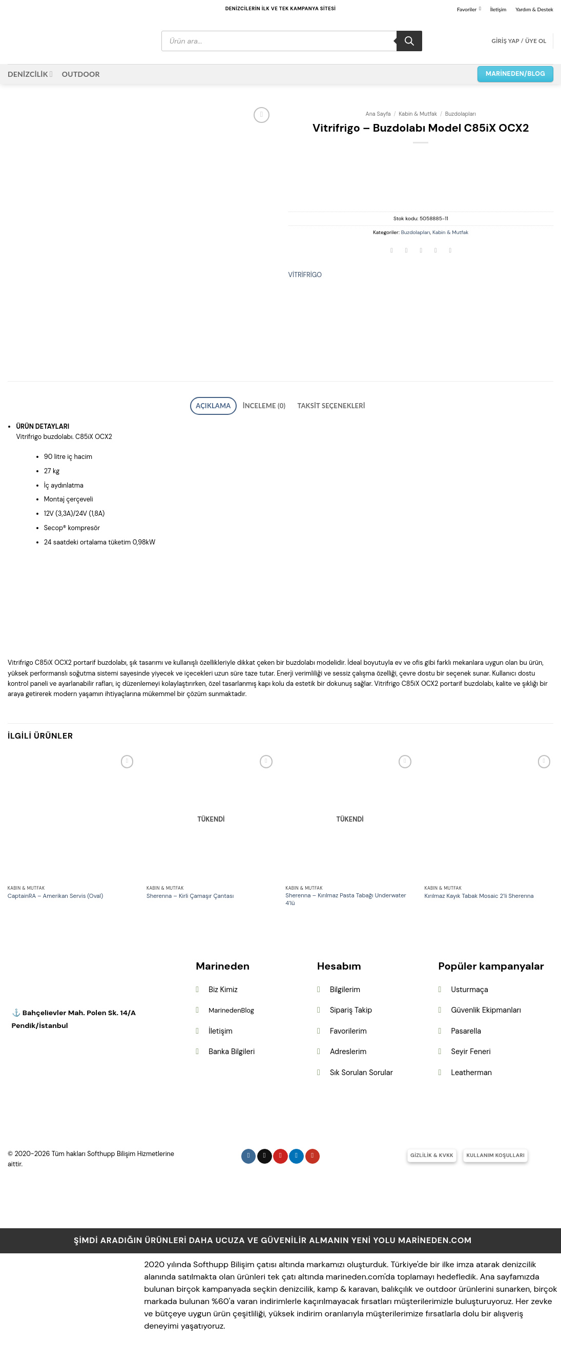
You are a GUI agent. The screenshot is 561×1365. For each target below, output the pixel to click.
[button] (518, 41)
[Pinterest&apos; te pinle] (435, 251)
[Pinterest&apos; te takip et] (280, 1160)
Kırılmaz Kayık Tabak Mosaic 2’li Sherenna (479, 901)
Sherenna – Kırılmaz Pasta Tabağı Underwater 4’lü (345, 904)
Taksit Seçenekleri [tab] (321, 412)
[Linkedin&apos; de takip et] (296, 1160)
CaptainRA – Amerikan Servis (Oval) (55, 901)
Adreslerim (348, 1056)
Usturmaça (469, 993)
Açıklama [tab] (227, 412)
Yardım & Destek (534, 9)
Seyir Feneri (471, 1056)
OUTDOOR (81, 74)
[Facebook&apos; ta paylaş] (392, 251)
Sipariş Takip (351, 1014)
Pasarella (466, 1035)
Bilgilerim (345, 993)
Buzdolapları (460, 113)
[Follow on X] (264, 1160)
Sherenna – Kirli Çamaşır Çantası (190, 901)
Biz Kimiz (223, 993)
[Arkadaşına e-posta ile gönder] (421, 251)
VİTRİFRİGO (305, 274)
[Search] (409, 41)
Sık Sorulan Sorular (361, 1077)
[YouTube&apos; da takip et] (312, 1160)
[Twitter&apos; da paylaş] (406, 251)
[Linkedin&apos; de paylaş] (450, 251)
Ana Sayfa (378, 113)
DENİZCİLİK (30, 74)
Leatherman (471, 1077)
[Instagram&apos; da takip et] (248, 1160)
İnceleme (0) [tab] (267, 412)
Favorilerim (348, 1035)
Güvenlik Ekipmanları (486, 1014)
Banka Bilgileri (232, 1056)
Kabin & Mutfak (418, 113)
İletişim (498, 9)
